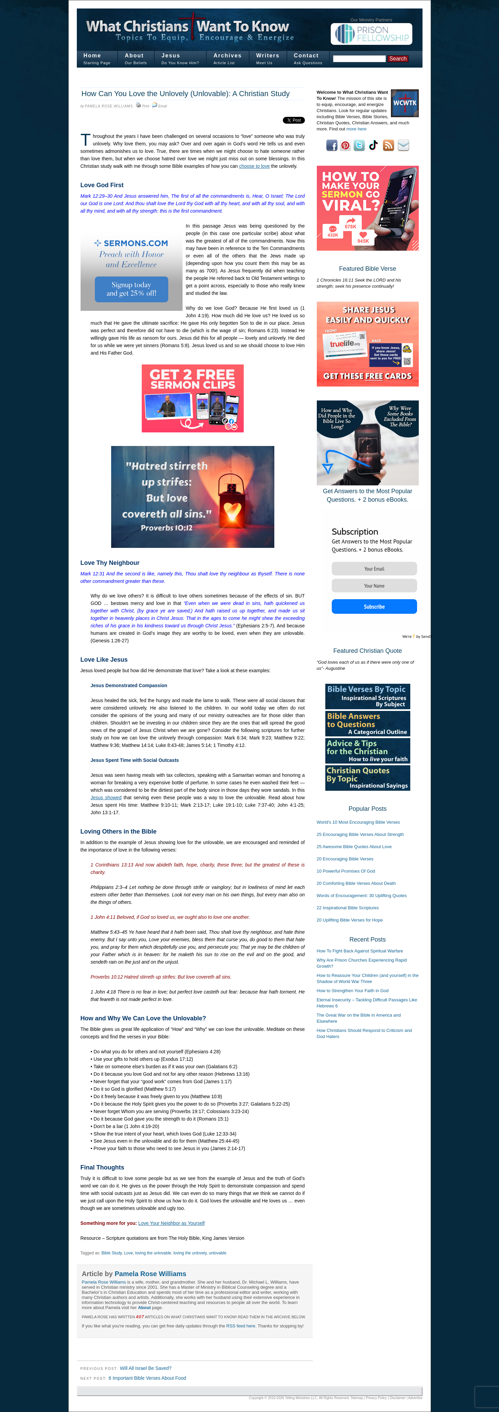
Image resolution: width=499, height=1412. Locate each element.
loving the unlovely (190, 1253)
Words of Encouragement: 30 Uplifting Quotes (362, 895)
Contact (306, 55)
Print (145, 106)
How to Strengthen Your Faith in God (353, 990)
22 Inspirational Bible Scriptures (348, 907)
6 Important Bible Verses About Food (147, 1378)
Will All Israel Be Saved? (146, 1368)
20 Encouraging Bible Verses (345, 858)
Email (162, 106)
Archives (227, 55)
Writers (268, 55)
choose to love (254, 166)
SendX (426, 636)
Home (92, 55)
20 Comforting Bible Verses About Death (356, 883)
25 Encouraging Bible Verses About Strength (360, 834)
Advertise (415, 1398)
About (134, 55)
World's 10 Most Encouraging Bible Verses (358, 822)
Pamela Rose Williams (109, 106)
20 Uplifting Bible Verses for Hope (350, 920)
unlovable (217, 1253)
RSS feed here (240, 1325)
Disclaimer (398, 1398)
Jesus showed (106, 797)
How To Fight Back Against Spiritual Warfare (360, 950)
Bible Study (111, 1253)
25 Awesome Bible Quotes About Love (354, 846)
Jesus (170, 55)
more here (356, 128)
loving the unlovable (153, 1253)
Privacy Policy (376, 1398)
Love (128, 1253)
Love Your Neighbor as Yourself (171, 1223)
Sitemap (356, 1398)
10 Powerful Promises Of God (346, 871)
